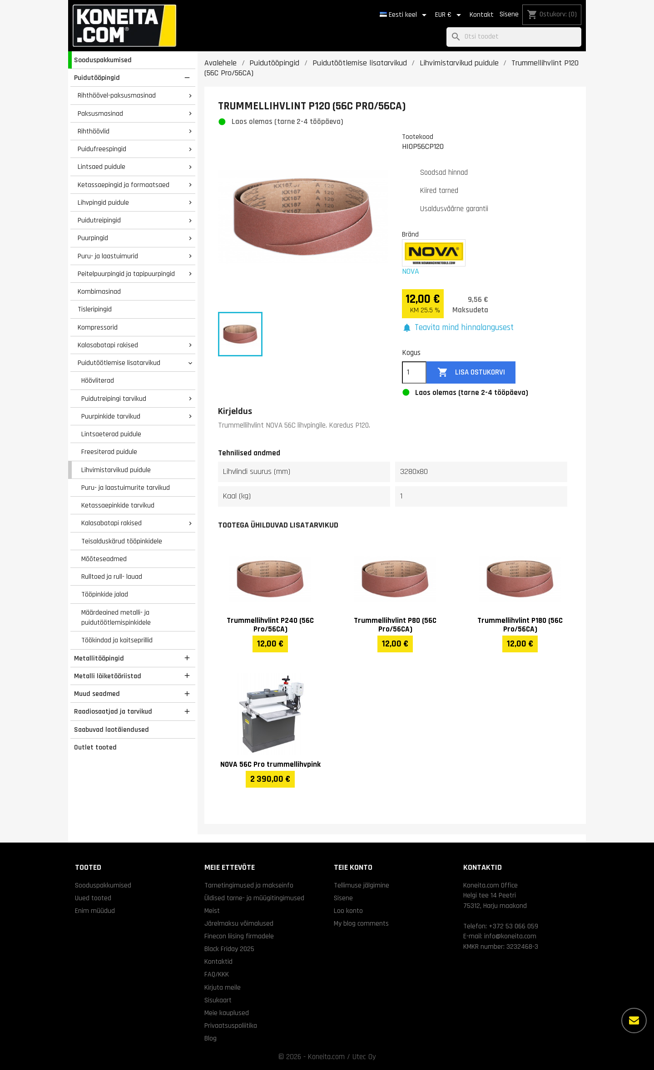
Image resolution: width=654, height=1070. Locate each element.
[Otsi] (513, 37)
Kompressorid (98, 327)
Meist (212, 910)
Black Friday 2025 (229, 948)
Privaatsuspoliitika (230, 1025)
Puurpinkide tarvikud (110, 416)
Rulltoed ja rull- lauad (111, 576)
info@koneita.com (510, 936)
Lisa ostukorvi (471, 372)
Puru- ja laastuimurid (108, 256)
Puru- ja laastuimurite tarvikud (125, 487)
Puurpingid (93, 237)
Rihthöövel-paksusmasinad (117, 95)
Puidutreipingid (99, 220)
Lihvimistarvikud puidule (116, 469)
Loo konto (348, 910)
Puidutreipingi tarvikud (113, 398)
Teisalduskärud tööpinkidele (121, 541)
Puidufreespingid (102, 148)
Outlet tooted (95, 747)
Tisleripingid (95, 309)
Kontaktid (218, 961)
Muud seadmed (97, 693)
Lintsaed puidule (101, 166)
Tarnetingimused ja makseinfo (248, 885)
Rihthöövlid (93, 131)
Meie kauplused (226, 1012)
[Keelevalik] (405, 15)
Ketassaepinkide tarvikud (117, 505)
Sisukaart (218, 1000)
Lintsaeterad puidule (111, 434)
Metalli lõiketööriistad (107, 675)
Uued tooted (93, 897)
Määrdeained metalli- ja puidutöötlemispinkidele (116, 617)
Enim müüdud (95, 910)
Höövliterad (97, 380)
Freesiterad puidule (109, 451)
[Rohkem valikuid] (634, 1020)
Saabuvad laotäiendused (111, 729)
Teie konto (353, 867)
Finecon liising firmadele (239, 936)
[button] (458, 328)
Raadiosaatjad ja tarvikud (113, 711)
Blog (210, 1038)
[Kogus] (414, 372)
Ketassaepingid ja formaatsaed (123, 184)
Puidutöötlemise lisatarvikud (119, 362)
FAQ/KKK (216, 974)
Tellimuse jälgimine (361, 885)
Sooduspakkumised (103, 59)
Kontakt (482, 15)
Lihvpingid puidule (103, 202)
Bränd (410, 234)
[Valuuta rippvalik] (449, 15)
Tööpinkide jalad (104, 594)
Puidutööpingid (97, 77)
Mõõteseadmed (104, 558)
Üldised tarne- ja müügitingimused (254, 897)
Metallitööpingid (99, 658)
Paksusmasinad (100, 113)
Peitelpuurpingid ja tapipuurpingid (126, 273)
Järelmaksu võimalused (238, 923)
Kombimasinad (99, 291)
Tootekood (417, 136)
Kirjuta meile (222, 987)
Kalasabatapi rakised (108, 345)
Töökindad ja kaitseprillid (117, 640)
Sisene (509, 14)
